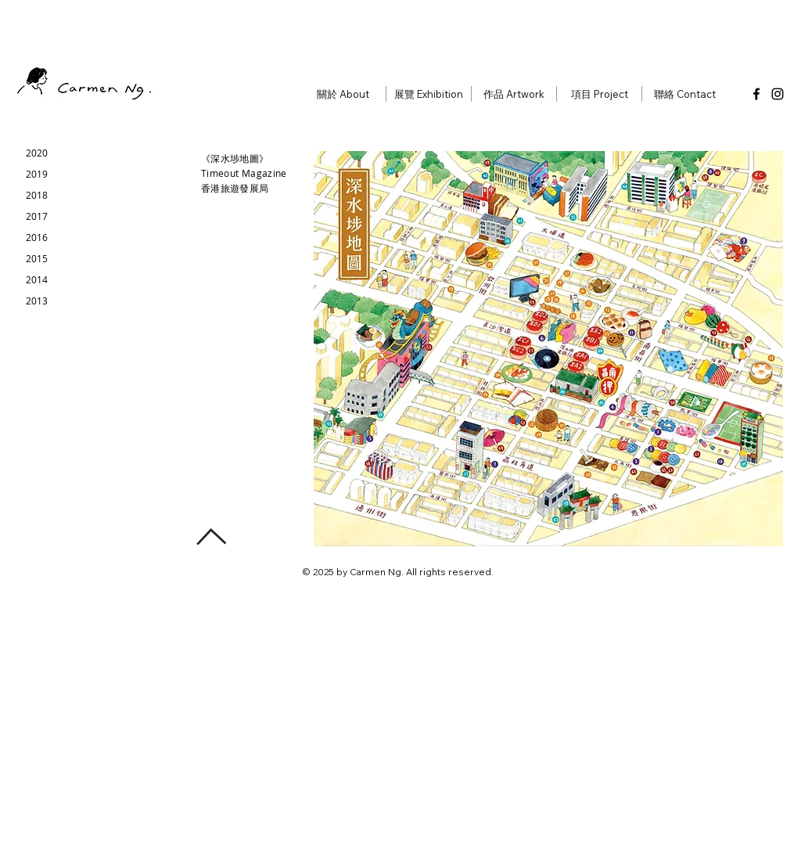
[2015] (36, 258)
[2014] (36, 279)
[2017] (36, 216)
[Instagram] (777, 94)
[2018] (36, 195)
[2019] (36, 174)
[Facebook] (756, 94)
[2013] (36, 300)
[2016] (36, 237)
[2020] (36, 153)
